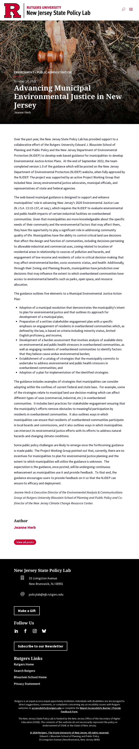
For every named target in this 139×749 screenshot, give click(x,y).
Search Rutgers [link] (24, 671)
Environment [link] (24, 72)
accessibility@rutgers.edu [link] (47, 708)
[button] (131, 11)
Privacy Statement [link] (27, 684)
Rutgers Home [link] (24, 664)
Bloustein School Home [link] (30, 677)
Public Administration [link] (54, 72)
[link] (47, 10)
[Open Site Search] (123, 11)
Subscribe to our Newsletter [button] (40, 646)
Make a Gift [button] (27, 610)
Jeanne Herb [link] (22, 112)
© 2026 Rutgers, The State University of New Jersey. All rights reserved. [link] (69, 732)
